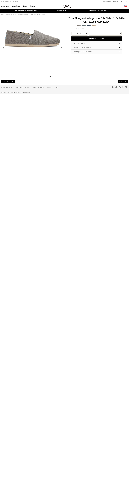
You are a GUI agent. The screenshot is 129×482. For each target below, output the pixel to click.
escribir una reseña (8, 81)
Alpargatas (14, 14)
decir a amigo (122, 81)
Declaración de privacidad (22, 87)
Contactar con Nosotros (38, 87)
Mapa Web (49, 87)
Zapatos (32, 6)
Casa (2, 14)
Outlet (56, 87)
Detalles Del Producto (82, 47)
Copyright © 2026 (6, 92)
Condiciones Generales (7, 87)
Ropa (25, 6)
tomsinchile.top (26, 92)
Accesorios (5, 6)
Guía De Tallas (79, 43)
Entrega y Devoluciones (83, 52)
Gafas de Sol (16, 6)
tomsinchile (13, 92)
